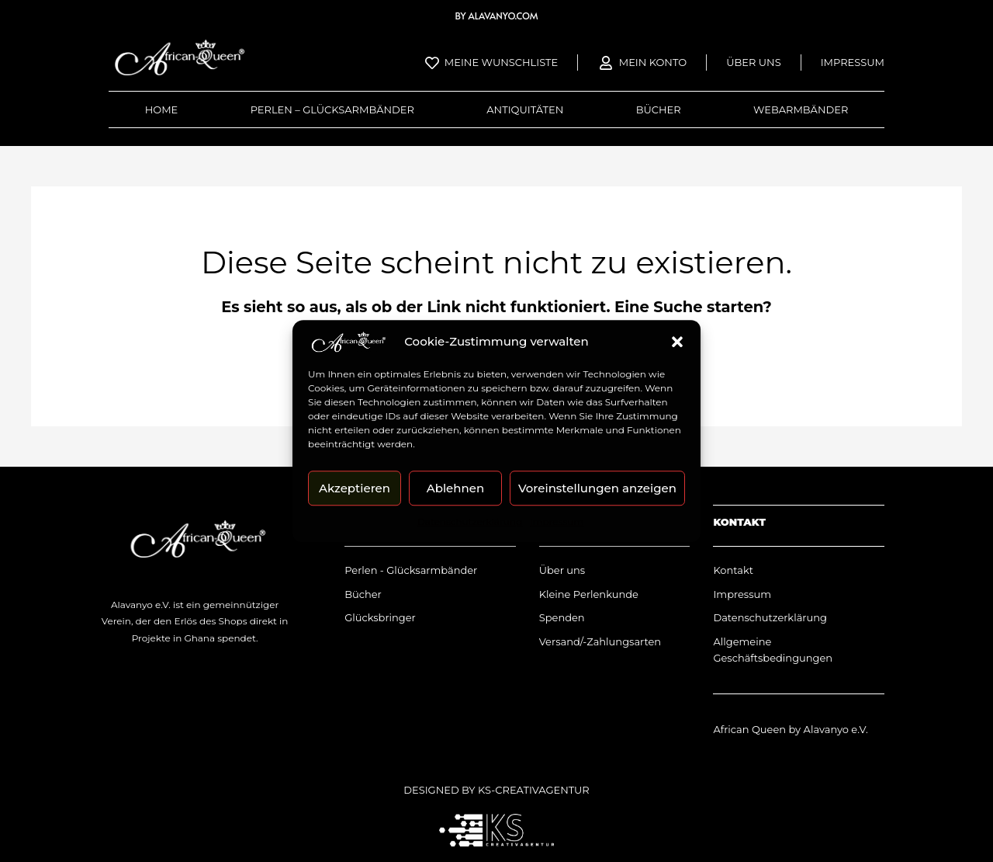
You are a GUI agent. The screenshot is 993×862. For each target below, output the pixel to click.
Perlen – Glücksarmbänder (332, 109)
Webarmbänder (800, 109)
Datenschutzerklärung (469, 521)
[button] (677, 341)
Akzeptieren (354, 488)
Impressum (556, 521)
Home (161, 109)
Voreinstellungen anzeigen (597, 488)
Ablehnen (455, 488)
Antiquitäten (524, 109)
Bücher (658, 109)
